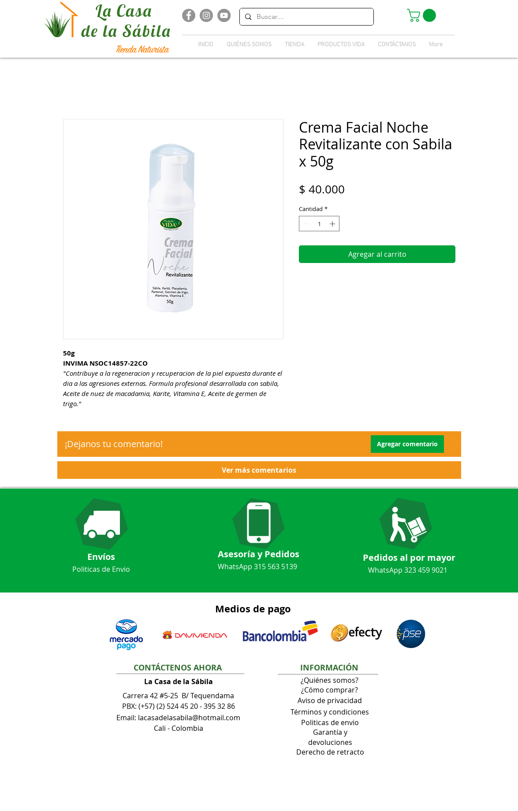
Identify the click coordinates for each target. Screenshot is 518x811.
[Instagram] (206, 15)
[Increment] (333, 223)
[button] (423, 15)
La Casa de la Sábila (178, 681)
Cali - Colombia (178, 728)
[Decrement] (305, 223)
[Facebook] (188, 15)
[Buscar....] (306, 16)
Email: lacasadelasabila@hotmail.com (178, 717)
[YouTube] (224, 15)
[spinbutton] (319, 223)
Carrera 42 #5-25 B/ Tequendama (178, 695)
